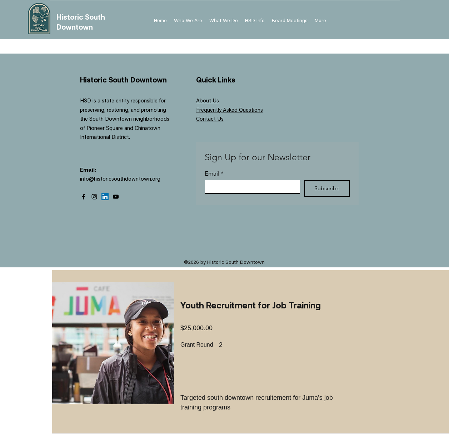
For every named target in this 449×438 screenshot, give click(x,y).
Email (214, 173)
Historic (70, 16)
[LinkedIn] (105, 196)
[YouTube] (115, 196)
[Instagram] (94, 196)
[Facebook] (83, 196)
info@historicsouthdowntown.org (120, 179)
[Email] (250, 186)
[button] (254, 21)
